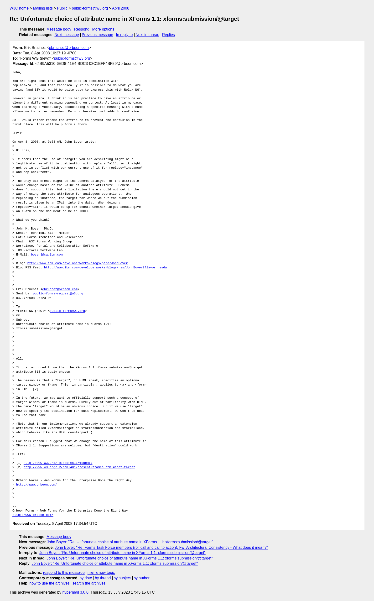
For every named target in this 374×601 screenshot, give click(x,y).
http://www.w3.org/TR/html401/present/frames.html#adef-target (79, 467)
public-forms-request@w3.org (58, 294)
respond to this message (63, 572)
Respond (81, 29)
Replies (168, 35)
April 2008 (120, 8)
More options (103, 29)
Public (62, 8)
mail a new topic (101, 572)
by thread (103, 578)
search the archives (89, 583)
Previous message (97, 35)
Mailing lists (43, 8)
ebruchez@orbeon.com (69, 48)
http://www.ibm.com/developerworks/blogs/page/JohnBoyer (77, 263)
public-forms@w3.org (90, 8)
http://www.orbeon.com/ (36, 485)
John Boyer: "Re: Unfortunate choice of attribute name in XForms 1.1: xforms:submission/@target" (130, 542)
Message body (59, 29)
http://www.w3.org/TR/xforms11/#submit (58, 463)
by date (85, 578)
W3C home (19, 8)
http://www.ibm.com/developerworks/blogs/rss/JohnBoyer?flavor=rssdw (105, 268)
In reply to (124, 35)
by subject (122, 578)
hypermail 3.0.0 (75, 592)
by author (142, 578)
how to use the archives (50, 583)
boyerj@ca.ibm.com (47, 255)
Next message (67, 35)
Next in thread (147, 35)
